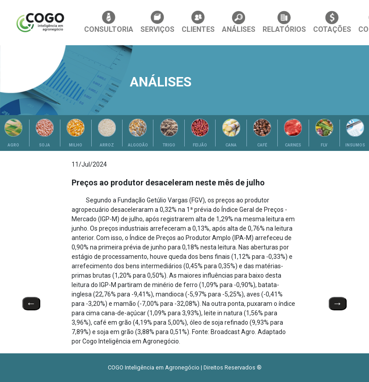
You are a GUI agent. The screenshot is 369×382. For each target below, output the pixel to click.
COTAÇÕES (332, 22)
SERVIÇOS (157, 22)
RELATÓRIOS (284, 22)
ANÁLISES (238, 22)
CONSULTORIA (108, 22)
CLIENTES (198, 22)
